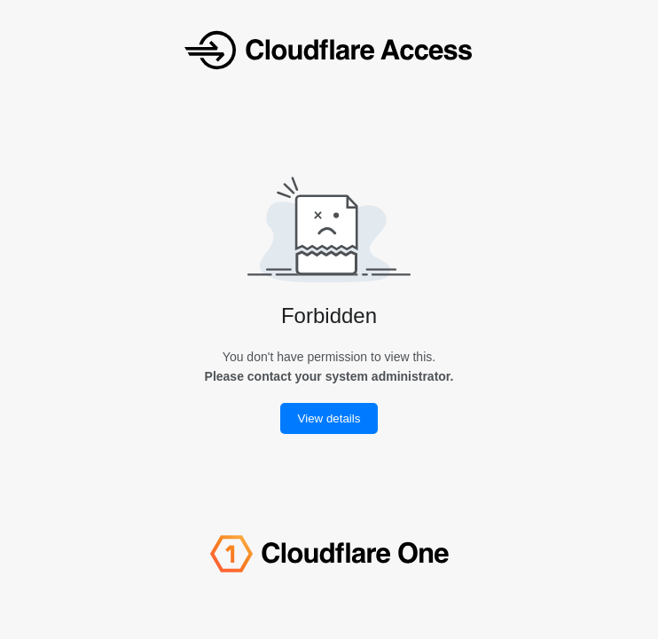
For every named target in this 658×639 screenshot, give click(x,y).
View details (329, 418)
